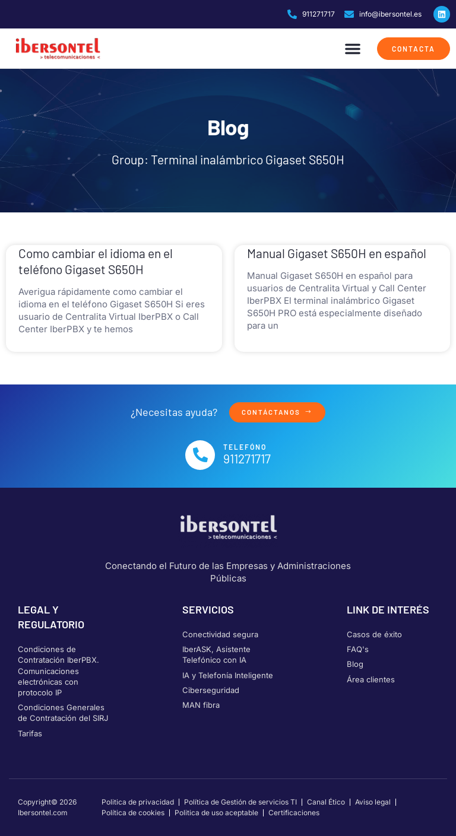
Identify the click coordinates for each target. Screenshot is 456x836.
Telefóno (245, 447)
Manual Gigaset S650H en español (336, 253)
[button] (352, 48)
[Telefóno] (200, 455)
